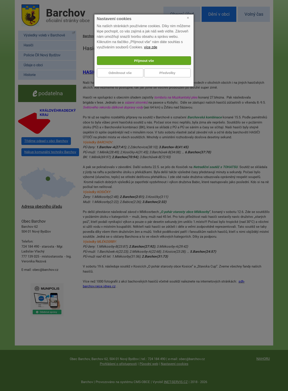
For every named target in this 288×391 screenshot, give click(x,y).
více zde (150, 47)
